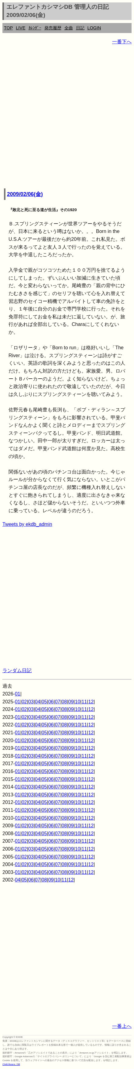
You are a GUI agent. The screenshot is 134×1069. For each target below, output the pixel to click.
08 (64, 701)
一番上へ (122, 1026)
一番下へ (122, 41)
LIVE (20, 27)
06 (51, 701)
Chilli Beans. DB (11, 1064)
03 (31, 701)
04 (37, 701)
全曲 (68, 27)
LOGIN (94, 27)
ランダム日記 (17, 670)
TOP (8, 27)
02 (24, 701)
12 (91, 701)
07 (57, 701)
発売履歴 (52, 27)
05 (44, 701)
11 (84, 701)
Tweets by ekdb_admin (27, 524)
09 (71, 701)
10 (78, 701)
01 (17, 693)
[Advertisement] (67, 117)
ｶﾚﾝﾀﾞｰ (35, 27)
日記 (80, 27)
